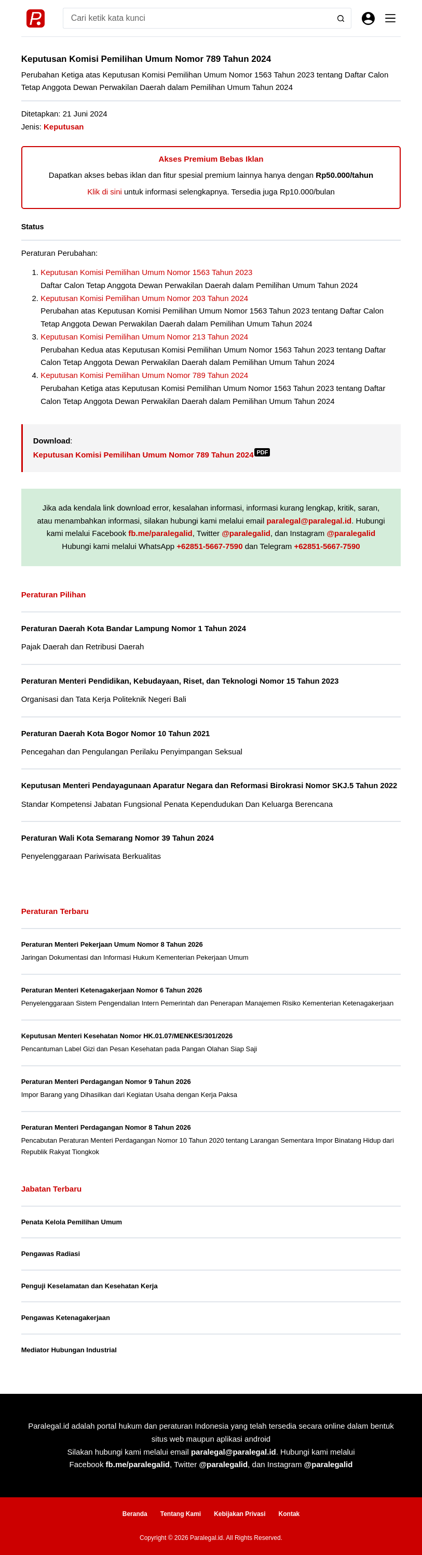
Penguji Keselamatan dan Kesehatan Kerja (89, 1286)
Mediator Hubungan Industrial (69, 1350)
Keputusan (64, 126)
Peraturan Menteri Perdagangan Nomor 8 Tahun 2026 (106, 1127)
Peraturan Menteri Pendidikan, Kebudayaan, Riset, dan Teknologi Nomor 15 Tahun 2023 (180, 681)
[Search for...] (197, 18)
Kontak (289, 1514)
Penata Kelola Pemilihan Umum (71, 1222)
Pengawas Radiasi (50, 1254)
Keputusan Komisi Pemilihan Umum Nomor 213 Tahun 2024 (144, 336)
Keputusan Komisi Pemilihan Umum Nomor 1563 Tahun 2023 (146, 272)
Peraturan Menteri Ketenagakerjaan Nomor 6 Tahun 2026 (111, 990)
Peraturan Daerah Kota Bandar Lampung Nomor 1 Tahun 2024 (133, 628)
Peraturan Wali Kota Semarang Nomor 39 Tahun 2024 (117, 838)
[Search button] (341, 18)
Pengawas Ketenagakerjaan (65, 1318)
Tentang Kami (180, 1514)
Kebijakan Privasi (239, 1514)
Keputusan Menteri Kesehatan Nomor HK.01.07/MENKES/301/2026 (127, 1036)
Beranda (134, 1514)
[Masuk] (368, 18)
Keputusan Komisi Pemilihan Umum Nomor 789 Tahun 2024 (144, 375)
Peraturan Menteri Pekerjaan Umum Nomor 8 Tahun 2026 (112, 944)
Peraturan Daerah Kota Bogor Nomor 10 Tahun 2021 (115, 733)
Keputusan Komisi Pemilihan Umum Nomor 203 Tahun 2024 (144, 298)
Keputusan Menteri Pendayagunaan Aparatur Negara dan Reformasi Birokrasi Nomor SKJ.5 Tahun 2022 (209, 785)
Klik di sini (104, 191)
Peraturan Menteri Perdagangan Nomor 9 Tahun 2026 (106, 1082)
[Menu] (390, 18)
